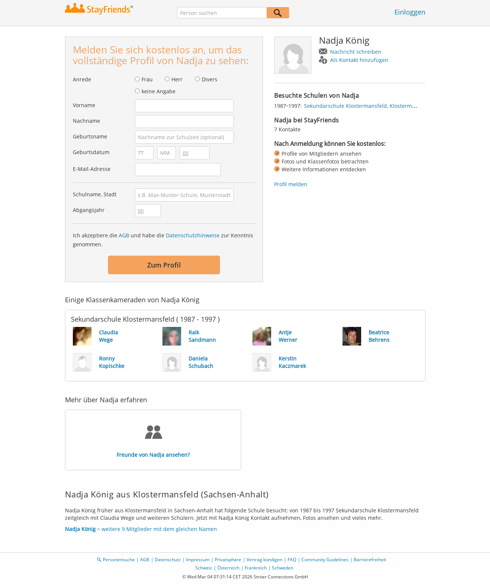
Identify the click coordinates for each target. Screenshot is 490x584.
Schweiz (203, 568)
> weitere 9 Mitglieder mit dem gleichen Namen (141, 529)
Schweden (282, 568)
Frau (147, 79)
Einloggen (409, 11)
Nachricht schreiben (355, 51)
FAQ (292, 559)
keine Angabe (159, 91)
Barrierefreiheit (370, 559)
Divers (209, 79)
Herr (177, 79)
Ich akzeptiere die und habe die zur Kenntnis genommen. (163, 240)
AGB (124, 235)
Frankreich (256, 568)
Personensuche (119, 559)
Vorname (84, 105)
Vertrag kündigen (264, 559)
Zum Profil (164, 264)
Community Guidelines (324, 559)
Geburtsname (90, 136)
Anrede (82, 79)
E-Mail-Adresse (92, 168)
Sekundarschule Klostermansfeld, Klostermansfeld (367, 105)
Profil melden (290, 184)
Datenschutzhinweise (193, 235)
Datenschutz (168, 559)
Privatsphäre (228, 559)
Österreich (228, 568)
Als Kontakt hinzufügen (359, 59)
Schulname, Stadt (95, 194)
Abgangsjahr (89, 209)
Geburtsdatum (91, 152)
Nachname (86, 120)
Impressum (198, 559)
